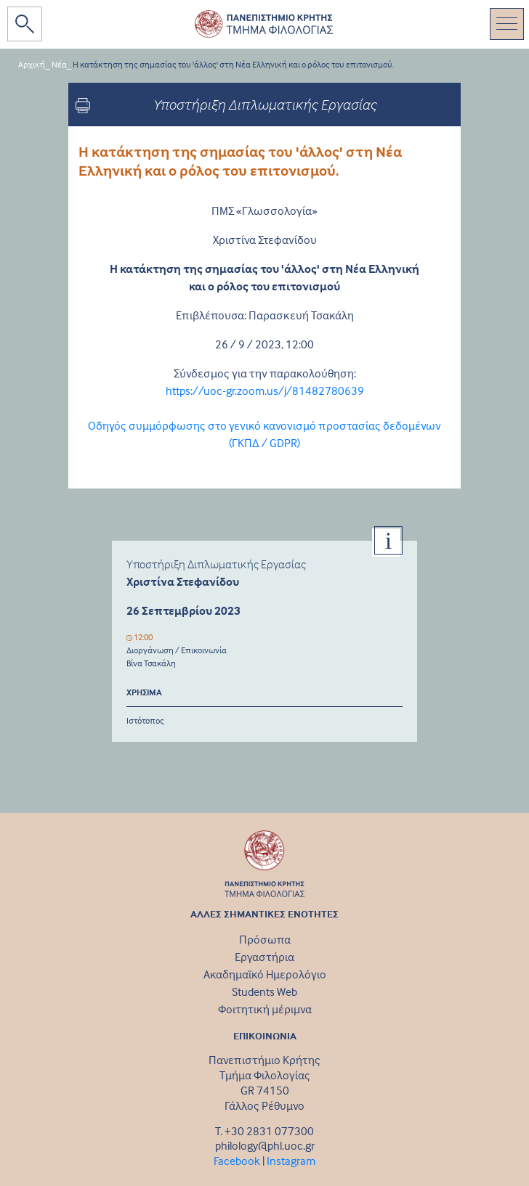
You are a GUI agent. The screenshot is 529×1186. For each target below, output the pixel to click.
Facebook (237, 1160)
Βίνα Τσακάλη (151, 663)
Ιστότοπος (145, 720)
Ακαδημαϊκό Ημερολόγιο (264, 974)
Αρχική (31, 64)
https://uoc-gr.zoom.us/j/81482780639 (265, 390)
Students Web (264, 991)
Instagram (291, 1160)
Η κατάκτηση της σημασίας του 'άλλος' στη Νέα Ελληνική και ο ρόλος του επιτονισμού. (233, 64)
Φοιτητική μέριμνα (265, 1009)
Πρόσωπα (265, 939)
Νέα (59, 64)
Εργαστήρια (264, 956)
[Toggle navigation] (507, 24)
